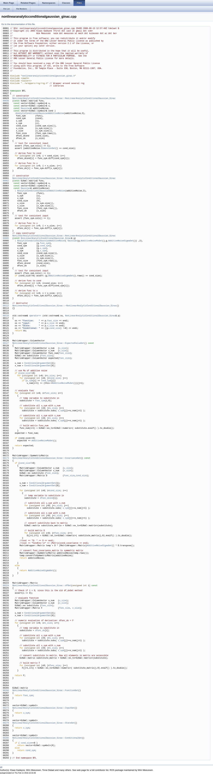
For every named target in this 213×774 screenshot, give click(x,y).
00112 (6, 305)
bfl (1, 767)
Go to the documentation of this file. (18, 24)
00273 (6, 708)
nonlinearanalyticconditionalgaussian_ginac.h (48, 76)
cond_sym (45, 246)
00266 (6, 690)
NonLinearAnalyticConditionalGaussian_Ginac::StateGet (43, 723)
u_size (50, 323)
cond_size (55, 328)
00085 (6, 238)
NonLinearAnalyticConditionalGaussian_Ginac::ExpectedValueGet (48, 343)
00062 (6, 181)
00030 (6, 101)
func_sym (45, 243)
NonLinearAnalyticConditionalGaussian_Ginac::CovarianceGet (46, 458)
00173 (6, 458)
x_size (50, 325)
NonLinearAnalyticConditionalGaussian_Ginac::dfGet (41, 585)
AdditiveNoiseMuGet (91, 241)
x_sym (43, 251)
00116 (6, 315)
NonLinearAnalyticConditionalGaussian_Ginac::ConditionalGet (47, 738)
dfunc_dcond (46, 498)
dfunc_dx (40, 630)
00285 (6, 738)
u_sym (43, 248)
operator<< (35, 315)
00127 (6, 343)
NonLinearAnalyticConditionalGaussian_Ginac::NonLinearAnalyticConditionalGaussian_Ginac (63, 98)
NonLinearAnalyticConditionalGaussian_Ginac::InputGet (43, 708)
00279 (6, 723)
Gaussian (25, 108)
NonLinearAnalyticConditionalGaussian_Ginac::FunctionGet (45, 690)
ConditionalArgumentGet (37, 363)
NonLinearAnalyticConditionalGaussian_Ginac (46, 238)
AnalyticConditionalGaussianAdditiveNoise (40, 113)
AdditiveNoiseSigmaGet (120, 241)
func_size (52, 320)
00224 (6, 585)
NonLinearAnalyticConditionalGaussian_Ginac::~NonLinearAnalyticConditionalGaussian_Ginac (64, 305)
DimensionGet (48, 148)
